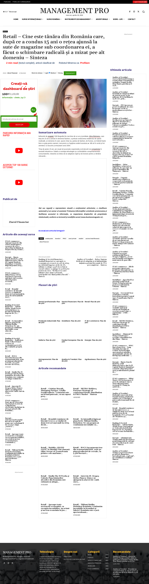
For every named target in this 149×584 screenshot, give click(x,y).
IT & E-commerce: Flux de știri (95, 322)
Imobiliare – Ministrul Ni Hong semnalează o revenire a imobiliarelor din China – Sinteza (122, 336)
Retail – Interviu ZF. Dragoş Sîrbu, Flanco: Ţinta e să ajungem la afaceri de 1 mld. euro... (86, 479)
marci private (72, 238)
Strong (60, 73)
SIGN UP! (19, 125)
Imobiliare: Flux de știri (71, 321)
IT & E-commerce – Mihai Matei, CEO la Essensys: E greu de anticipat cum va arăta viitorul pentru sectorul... (13, 277)
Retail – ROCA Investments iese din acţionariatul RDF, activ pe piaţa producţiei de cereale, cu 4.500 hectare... (87, 451)
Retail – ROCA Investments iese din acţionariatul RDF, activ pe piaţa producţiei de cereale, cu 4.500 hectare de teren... (14, 360)
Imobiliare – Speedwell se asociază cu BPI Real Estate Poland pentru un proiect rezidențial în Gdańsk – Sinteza (123, 283)
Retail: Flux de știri (92, 302)
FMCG (64, 238)
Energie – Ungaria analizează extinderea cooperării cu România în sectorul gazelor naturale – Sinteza (122, 181)
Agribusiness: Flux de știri (95, 359)
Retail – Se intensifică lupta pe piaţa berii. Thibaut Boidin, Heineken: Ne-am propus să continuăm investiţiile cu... (87, 422)
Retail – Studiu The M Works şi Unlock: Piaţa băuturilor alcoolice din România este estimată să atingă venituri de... (14, 375)
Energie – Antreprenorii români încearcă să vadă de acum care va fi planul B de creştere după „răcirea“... (14, 422)
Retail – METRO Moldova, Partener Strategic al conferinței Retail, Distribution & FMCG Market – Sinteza (87, 392)
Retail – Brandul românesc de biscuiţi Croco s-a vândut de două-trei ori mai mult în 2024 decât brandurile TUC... (14, 293)
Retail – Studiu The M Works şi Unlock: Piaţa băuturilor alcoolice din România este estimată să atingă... (55, 479)
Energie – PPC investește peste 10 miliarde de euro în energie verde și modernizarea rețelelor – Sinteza (122, 108)
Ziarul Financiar (12, 73)
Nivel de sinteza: (37, 73)
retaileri (81, 238)
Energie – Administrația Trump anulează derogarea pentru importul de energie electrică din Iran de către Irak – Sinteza (123, 441)
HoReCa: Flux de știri (47, 340)
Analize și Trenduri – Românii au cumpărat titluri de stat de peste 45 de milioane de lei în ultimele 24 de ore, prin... (123, 95)
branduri (57, 238)
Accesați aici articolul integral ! (52, 230)
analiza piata (49, 238)
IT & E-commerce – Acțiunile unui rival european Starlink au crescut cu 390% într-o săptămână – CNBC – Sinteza (121, 310)
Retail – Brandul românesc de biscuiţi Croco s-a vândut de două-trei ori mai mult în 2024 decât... (55, 422)
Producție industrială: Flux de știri (49, 322)
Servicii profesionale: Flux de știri (49, 302)
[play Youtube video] (19, 151)
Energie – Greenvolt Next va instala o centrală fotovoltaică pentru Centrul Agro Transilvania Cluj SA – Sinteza (123, 296)
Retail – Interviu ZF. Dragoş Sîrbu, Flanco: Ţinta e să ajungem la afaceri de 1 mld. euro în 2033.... (14, 389)
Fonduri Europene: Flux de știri (72, 341)
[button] (143, 11)
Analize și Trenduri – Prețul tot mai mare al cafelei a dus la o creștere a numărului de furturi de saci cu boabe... (122, 136)
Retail (5, 31)
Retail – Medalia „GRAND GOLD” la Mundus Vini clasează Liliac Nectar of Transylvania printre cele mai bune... (55, 451)
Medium (53, 73)
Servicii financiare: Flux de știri (72, 302)
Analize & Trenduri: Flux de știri (71, 360)
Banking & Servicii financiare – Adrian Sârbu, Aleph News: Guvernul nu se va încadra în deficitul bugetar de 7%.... (13, 309)
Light (46, 73)
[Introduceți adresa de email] (19, 119)
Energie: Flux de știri (93, 340)
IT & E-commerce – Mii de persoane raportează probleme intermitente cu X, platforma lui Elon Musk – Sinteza (123, 270)
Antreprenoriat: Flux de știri (48, 360)
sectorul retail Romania (92, 238)
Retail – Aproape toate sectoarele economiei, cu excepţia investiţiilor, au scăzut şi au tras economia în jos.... (55, 508)
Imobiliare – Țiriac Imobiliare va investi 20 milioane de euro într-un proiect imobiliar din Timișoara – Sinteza (122, 168)
